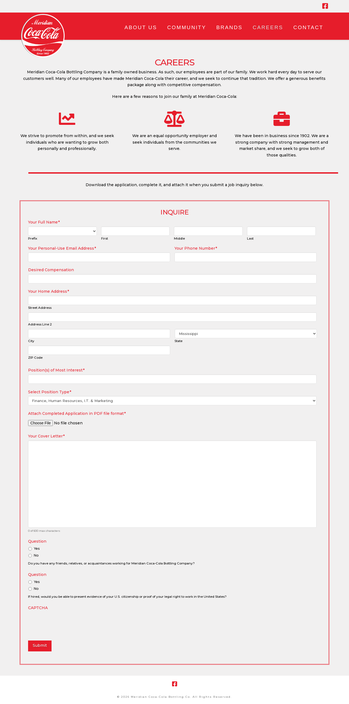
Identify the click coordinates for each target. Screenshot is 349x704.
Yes (37, 548)
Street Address (40, 308)
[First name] (135, 231)
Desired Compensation (51, 269)
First (104, 238)
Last (250, 238)
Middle (179, 238)
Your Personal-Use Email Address (62, 248)
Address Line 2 (40, 324)
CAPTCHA (38, 607)
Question (37, 541)
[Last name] (281, 231)
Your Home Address (48, 291)
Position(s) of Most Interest (56, 370)
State (178, 341)
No (36, 555)
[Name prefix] (62, 231)
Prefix (32, 238)
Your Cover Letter (46, 436)
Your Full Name (44, 222)
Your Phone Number (195, 248)
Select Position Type (49, 391)
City (31, 341)
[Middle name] (208, 231)
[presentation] (69, 622)
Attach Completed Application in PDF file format (77, 413)
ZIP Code (35, 357)
